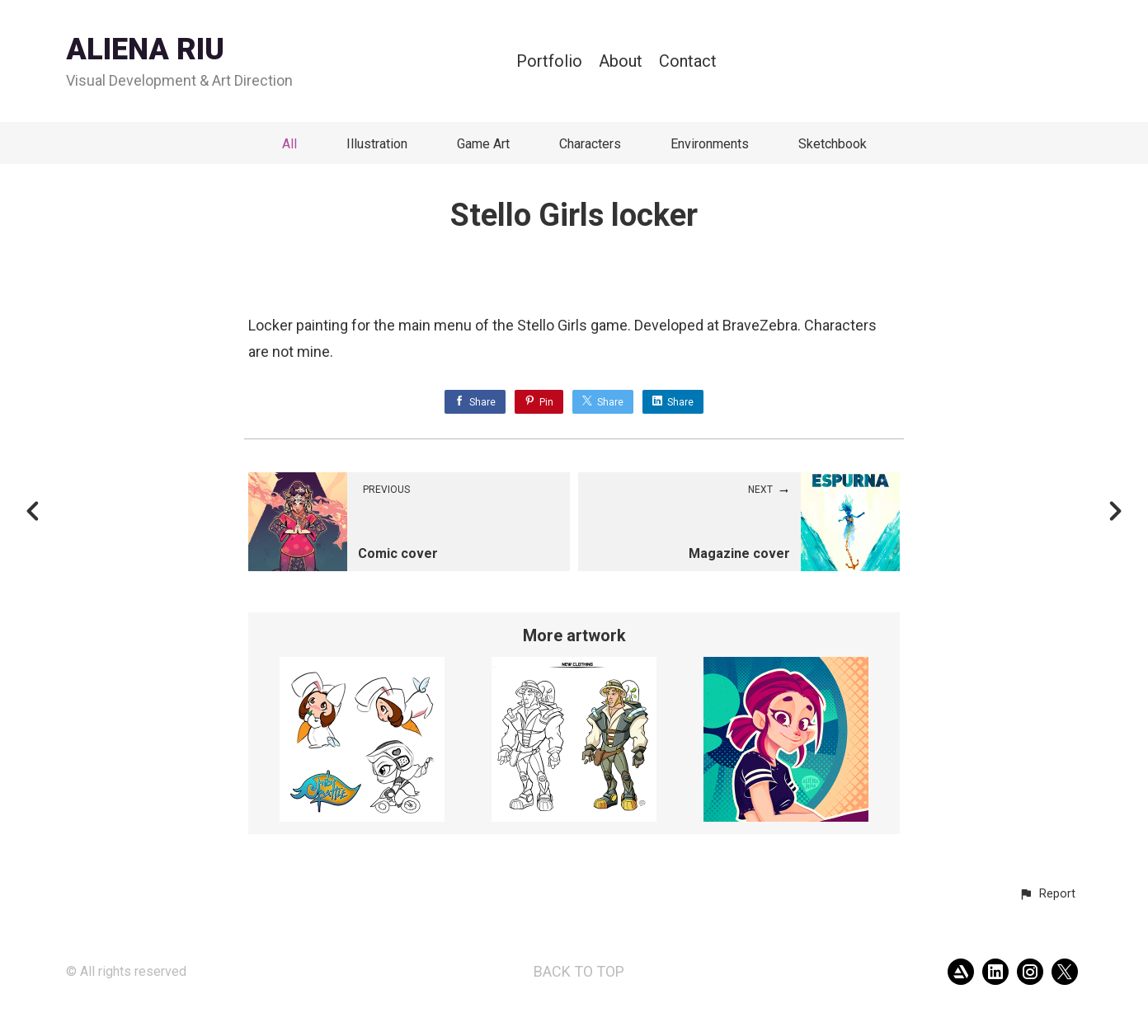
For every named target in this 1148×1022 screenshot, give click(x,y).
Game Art (483, 144)
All (289, 144)
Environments (709, 144)
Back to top (579, 971)
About (620, 61)
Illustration (376, 144)
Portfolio (549, 61)
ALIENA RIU (145, 49)
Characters (590, 144)
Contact (688, 61)
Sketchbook (832, 144)
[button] (1047, 894)
